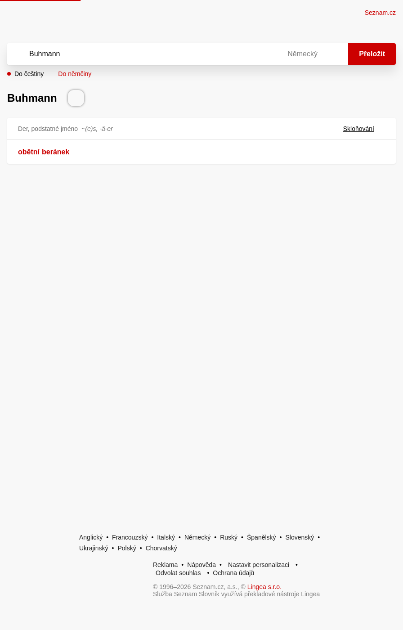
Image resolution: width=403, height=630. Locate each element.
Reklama (165, 564)
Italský (166, 537)
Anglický (91, 537)
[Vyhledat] (123, 54)
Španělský (261, 537)
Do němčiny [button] (74, 73)
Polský (126, 548)
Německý (197, 537)
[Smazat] (227, 54)
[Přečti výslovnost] (76, 98)
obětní (29, 152)
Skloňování (364, 128)
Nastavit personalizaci (258, 564)
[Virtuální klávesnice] (246, 54)
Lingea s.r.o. (264, 586)
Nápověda (201, 564)
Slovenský (299, 537)
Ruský (228, 537)
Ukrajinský (93, 548)
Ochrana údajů (233, 572)
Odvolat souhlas (178, 572)
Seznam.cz (380, 12)
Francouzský (130, 537)
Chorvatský (161, 548)
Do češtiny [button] (29, 73)
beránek (55, 152)
